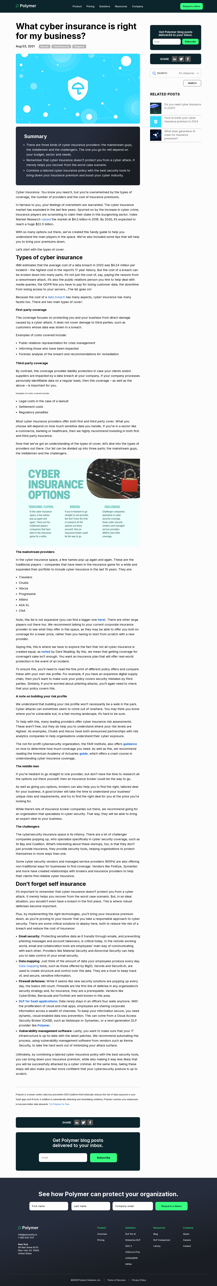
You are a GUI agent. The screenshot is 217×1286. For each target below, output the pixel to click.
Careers (187, 1240)
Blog (155, 1234)
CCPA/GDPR (131, 1258)
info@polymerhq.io (27, 1234)
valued (46, 219)
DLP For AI (130, 1234)
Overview (102, 1234)
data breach (56, 297)
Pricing (90, 6)
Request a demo (191, 6)
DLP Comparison (161, 1240)
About (186, 1234)
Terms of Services (116, 1280)
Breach (45, 46)
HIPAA (128, 1264)
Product (77, 6)
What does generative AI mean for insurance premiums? (179, 135)
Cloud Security (61, 46)
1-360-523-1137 (26, 1237)
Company (137, 6)
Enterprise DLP (132, 1240)
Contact (187, 1246)
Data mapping (29, 966)
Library (156, 1246)
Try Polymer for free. (59, 1104)
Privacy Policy (139, 1280)
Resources (121, 6)
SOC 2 (128, 1246)
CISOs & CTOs (132, 1252)
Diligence (79, 46)
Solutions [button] (104, 6)
